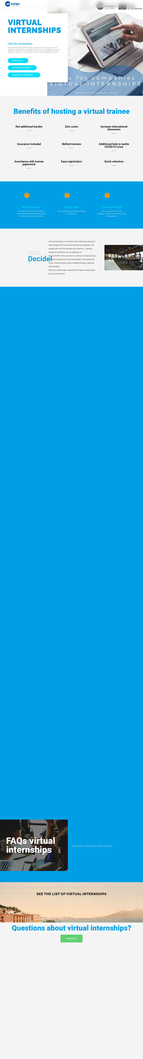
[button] (137, 4)
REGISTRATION (31, 207)
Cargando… (71, 547)
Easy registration (71, 161)
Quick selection (114, 161)
